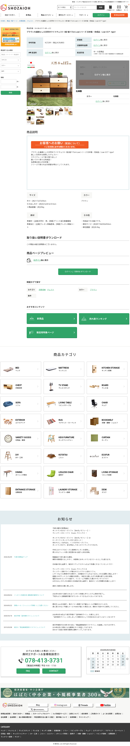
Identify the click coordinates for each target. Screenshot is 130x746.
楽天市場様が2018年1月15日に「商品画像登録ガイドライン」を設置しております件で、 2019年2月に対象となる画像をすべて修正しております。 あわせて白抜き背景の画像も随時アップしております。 (84, 627)
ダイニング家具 (61, 734)
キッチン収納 (46, 731)
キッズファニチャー (20, 734)
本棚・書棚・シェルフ (85, 734)
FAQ (28, 671)
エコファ (50, 734)
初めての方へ (10, 15)
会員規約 (13, 717)
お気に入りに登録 (117, 83)
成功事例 (84, 714)
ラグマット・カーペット (114, 731)
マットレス (12, 731)
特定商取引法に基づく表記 (44, 717)
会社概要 (4, 717)
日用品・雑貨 (5, 734)
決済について (74, 714)
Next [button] (127, 659)
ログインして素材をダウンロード (78, 272)
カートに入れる (92, 83)
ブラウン (93, 290)
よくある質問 (107, 714)
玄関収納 (111, 734)
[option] (49, 83)
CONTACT (53, 671)
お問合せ (118, 714)
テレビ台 (36, 731)
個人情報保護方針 (25, 717)
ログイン (101, 15)
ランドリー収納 (6, 737)
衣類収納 (42, 290)
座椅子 (72, 734)
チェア (88, 731)
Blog (38, 705)
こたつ (42, 734)
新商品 (28, 15)
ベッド (3, 731)
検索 (10, 93)
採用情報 (73, 717)
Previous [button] (88, 659)
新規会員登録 (119, 15)
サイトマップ (84, 717)
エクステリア (98, 731)
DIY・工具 (33, 734)
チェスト (50, 290)
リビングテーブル (76, 731)
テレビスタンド (24, 731)
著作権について (61, 717)
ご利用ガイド (95, 714)
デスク (17, 737)
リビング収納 (101, 734)
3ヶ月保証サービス (60, 714)
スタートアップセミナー (41, 714)
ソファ (65, 731)
